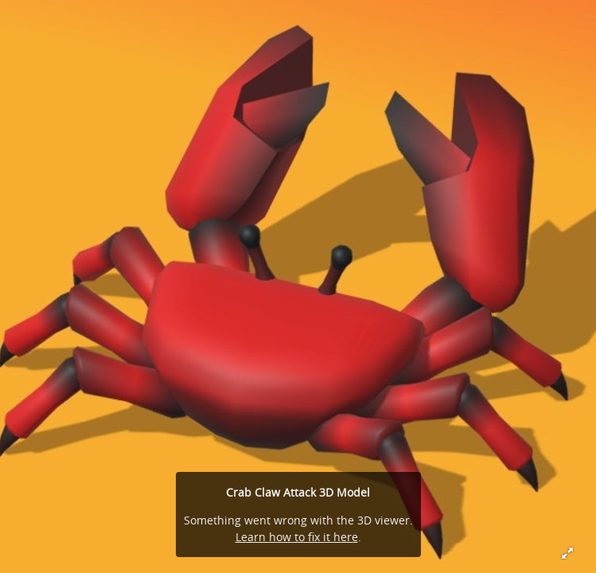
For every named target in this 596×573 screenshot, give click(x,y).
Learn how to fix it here (297, 536)
